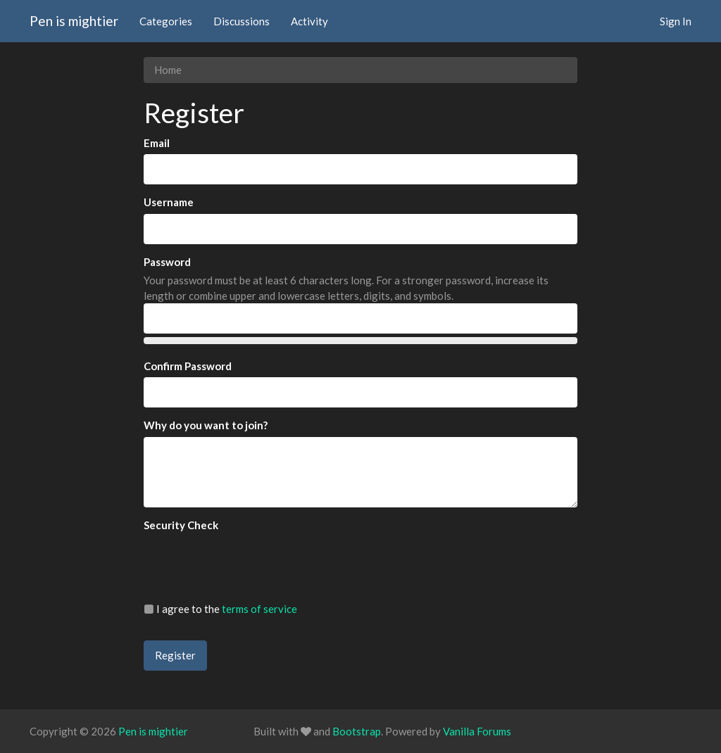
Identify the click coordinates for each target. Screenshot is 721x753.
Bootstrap (356, 731)
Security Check (181, 525)
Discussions (241, 21)
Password (167, 261)
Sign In (675, 21)
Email (157, 143)
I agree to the (220, 608)
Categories (165, 21)
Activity (309, 21)
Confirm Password (188, 366)
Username (169, 202)
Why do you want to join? (206, 425)
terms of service (259, 608)
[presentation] (251, 563)
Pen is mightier (74, 21)
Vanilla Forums (477, 731)
